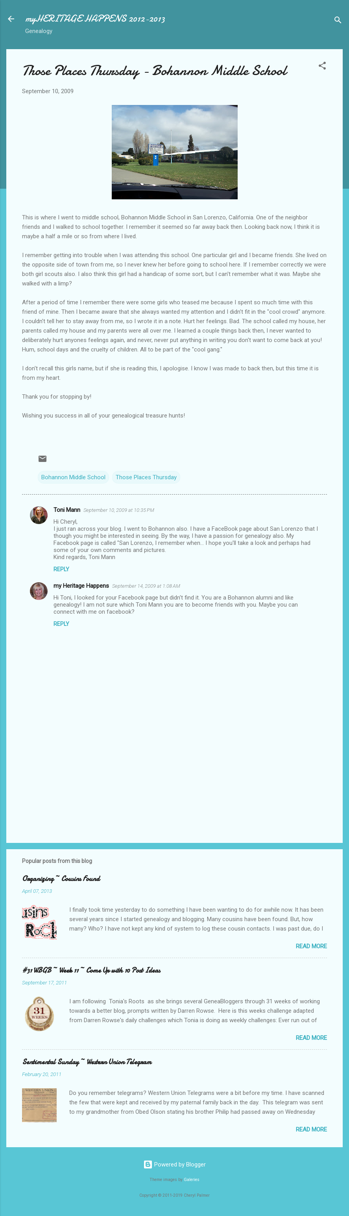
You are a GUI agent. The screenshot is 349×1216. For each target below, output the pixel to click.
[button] (322, 67)
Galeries (191, 1179)
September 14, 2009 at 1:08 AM (146, 586)
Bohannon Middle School (73, 477)
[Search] (338, 21)
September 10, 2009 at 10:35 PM (118, 510)
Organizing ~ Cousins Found (61, 879)
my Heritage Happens (81, 585)
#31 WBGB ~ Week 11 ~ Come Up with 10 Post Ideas (91, 970)
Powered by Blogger (174, 1164)
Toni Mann (67, 509)
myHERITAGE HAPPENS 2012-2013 (95, 18)
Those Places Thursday (146, 477)
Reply (61, 569)
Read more (311, 946)
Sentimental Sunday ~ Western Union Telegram (86, 1062)
